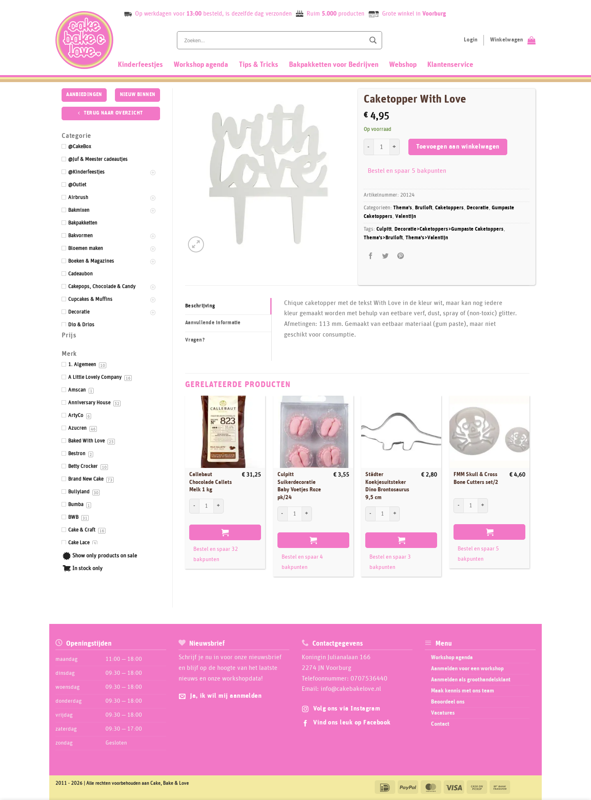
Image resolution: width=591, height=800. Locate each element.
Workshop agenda (201, 65)
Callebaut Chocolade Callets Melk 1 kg (210, 482)
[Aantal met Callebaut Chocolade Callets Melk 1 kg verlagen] (194, 506)
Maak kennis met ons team (462, 691)
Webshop (403, 65)
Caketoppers (449, 208)
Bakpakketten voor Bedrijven (333, 65)
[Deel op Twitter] (385, 256)
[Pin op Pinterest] (400, 256)
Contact (440, 724)
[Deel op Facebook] (371, 256)
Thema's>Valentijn (426, 238)
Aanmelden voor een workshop (467, 669)
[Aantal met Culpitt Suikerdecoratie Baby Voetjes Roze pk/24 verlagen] (282, 514)
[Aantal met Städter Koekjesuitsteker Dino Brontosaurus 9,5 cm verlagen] (370, 514)
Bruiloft (423, 208)
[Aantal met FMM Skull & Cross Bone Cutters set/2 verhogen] (483, 505)
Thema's (402, 208)
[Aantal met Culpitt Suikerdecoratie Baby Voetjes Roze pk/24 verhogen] (307, 514)
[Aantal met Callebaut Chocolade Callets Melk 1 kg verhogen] (219, 506)
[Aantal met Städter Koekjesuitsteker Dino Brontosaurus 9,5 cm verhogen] (395, 514)
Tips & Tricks (258, 65)
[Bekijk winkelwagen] (513, 40)
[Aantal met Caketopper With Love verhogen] (395, 147)
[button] (196, 244)
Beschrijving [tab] (200, 306)
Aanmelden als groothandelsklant (471, 680)
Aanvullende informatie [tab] (213, 323)
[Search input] (273, 40)
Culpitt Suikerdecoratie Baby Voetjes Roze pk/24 (299, 486)
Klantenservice (450, 65)
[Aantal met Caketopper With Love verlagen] (368, 147)
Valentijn (405, 216)
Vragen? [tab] (195, 340)
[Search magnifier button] (373, 40)
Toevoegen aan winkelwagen (457, 147)
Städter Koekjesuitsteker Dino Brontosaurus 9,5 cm (387, 486)
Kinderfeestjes (140, 65)
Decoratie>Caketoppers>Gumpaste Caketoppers (449, 229)
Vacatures (443, 713)
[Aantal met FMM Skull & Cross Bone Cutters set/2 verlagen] (458, 505)
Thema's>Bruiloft (383, 238)
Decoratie (478, 208)
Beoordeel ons (448, 702)
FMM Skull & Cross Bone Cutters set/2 (476, 478)
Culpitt (384, 229)
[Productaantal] (381, 147)
